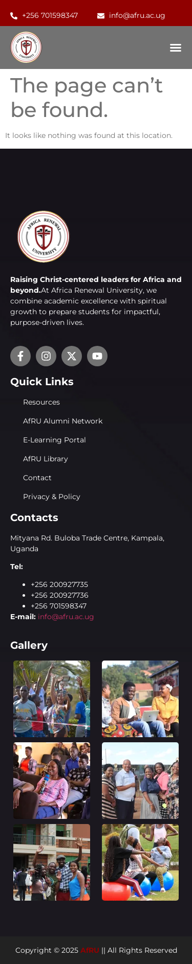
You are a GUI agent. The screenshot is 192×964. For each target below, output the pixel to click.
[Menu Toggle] (175, 47)
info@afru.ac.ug (66, 616)
